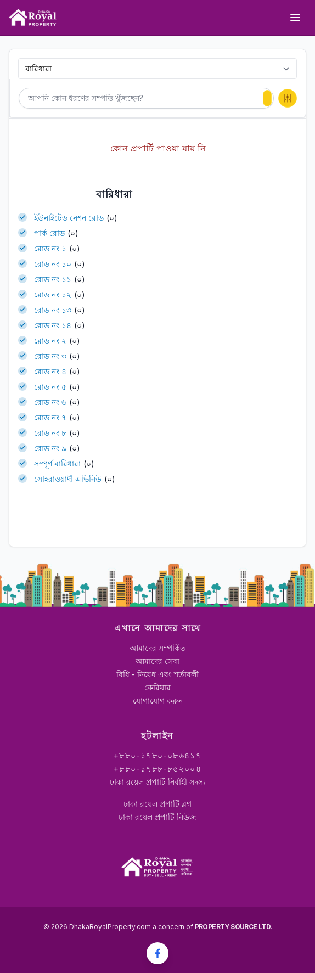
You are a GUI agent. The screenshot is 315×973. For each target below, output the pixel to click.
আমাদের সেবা (157, 661)
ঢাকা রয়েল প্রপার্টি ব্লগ (157, 803)
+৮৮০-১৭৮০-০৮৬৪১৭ (157, 755)
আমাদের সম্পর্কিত (158, 648)
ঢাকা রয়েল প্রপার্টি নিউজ (157, 817)
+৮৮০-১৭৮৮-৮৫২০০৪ (157, 768)
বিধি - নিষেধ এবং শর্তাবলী (157, 674)
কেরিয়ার (157, 687)
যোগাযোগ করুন (158, 700)
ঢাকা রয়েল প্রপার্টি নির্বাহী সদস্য (157, 781)
